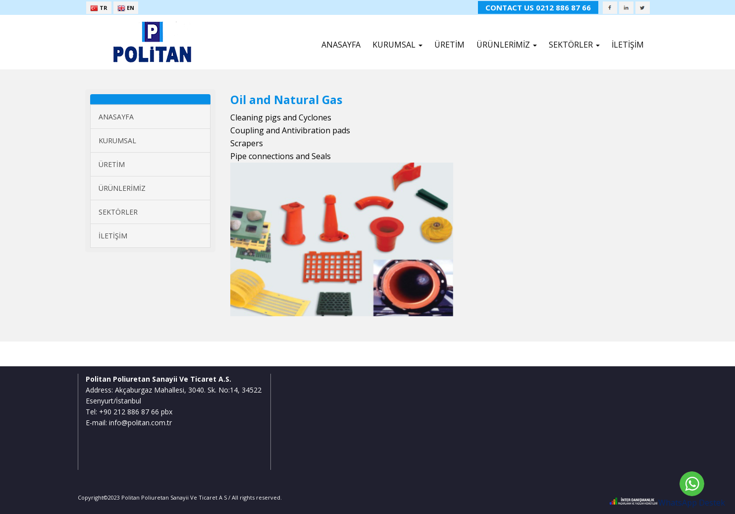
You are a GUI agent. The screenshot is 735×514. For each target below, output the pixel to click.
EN (125, 8)
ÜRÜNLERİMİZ (122, 188)
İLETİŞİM (628, 44)
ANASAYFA (341, 44)
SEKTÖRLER (118, 212)
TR (98, 8)
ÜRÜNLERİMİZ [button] (506, 44)
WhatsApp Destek (691, 502)
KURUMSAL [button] (397, 44)
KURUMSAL (117, 140)
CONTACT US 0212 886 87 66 (538, 7)
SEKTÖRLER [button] (574, 44)
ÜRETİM (449, 44)
